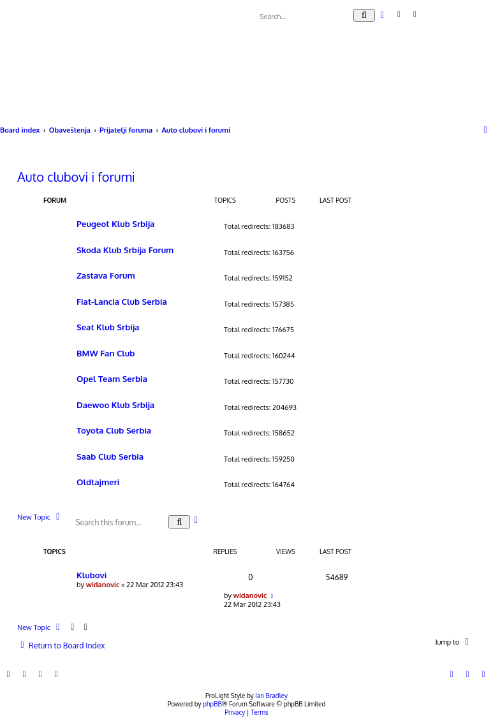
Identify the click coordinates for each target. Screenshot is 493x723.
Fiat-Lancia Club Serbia (122, 301)
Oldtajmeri (98, 481)
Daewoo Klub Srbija (115, 404)
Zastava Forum (106, 275)
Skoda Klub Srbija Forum (125, 249)
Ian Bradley (271, 695)
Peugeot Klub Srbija (115, 223)
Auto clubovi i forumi (76, 176)
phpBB (212, 704)
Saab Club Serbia (110, 456)
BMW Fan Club (106, 352)
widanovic (103, 584)
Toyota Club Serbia (114, 430)
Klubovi (92, 574)
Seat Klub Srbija (108, 326)
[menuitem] (400, 14)
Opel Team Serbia (112, 378)
